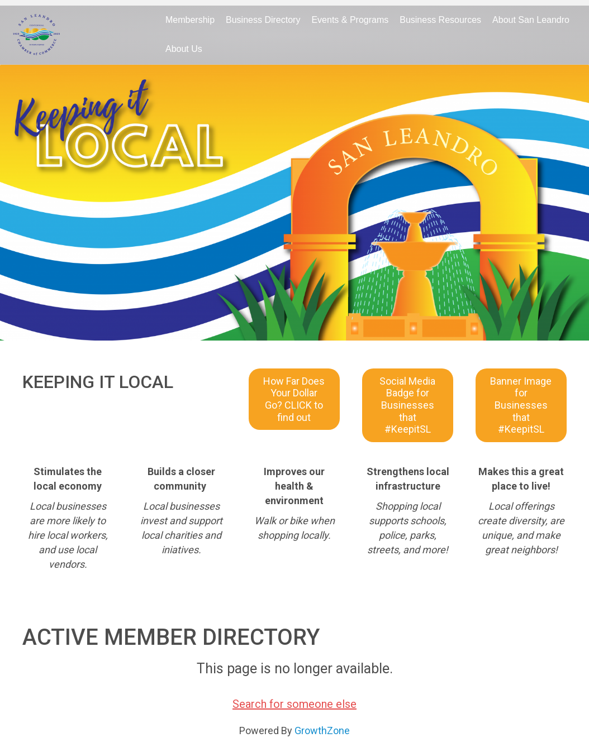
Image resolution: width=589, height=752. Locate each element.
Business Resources (440, 20)
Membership (190, 20)
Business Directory (263, 20)
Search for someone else (294, 704)
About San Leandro (530, 20)
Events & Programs (349, 20)
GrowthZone (322, 730)
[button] (294, 399)
